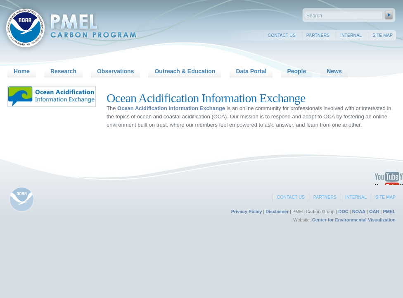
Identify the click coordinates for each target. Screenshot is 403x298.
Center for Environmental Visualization (354, 219)
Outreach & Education (184, 71)
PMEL (389, 211)
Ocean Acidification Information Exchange (171, 108)
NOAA (358, 211)
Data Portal (251, 71)
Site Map (382, 35)
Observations (115, 71)
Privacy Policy (246, 211)
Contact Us (282, 35)
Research (63, 71)
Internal (351, 35)
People (296, 71)
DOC (343, 211)
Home (22, 71)
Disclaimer (277, 211)
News (334, 71)
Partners (318, 35)
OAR (374, 211)
